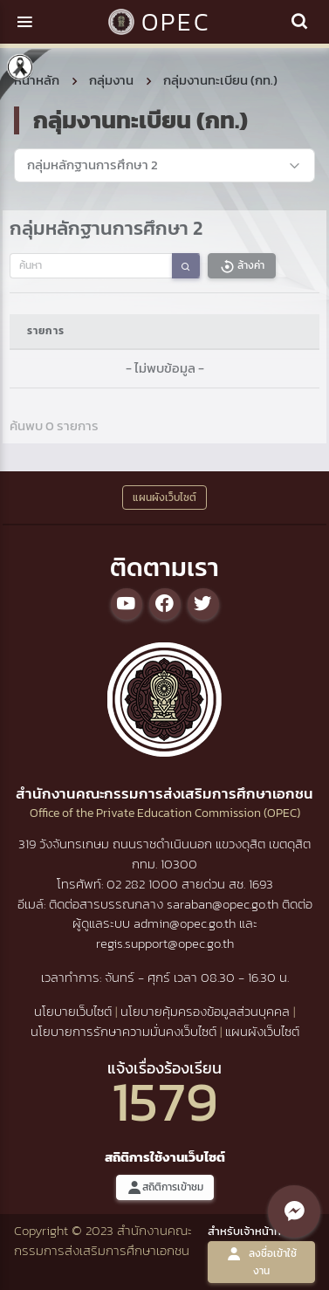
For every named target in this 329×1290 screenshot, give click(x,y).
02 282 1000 (144, 884)
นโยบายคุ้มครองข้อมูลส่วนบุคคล (205, 1011)
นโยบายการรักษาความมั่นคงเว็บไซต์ (123, 1031)
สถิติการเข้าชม (165, 1187)
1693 (261, 884)
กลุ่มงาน (111, 80)
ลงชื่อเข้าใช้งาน (261, 1261)
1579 (165, 1101)
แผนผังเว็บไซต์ (262, 1031)
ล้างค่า (241, 265)
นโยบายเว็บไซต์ (73, 1011)
